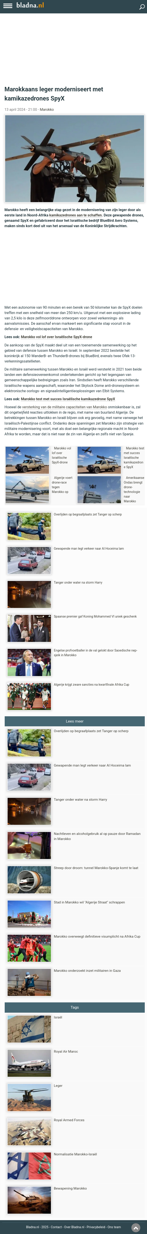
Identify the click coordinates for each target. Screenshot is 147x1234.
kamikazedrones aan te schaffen (75, 215)
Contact (56, 1227)
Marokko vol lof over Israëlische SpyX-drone (56, 337)
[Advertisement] (73, 47)
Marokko (47, 109)
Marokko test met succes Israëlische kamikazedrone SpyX (68, 399)
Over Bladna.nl (74, 1227)
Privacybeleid (96, 1227)
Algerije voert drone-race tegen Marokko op (62, 485)
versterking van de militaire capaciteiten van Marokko (64, 407)
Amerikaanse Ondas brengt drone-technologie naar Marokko (134, 489)
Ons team (114, 1227)
